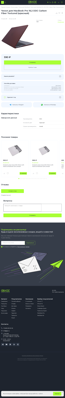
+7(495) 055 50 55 (8, 331)
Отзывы (13, 307)
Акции (13, 321)
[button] (18, 180)
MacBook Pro (41, 316)
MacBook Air (40, 318)
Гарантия (13, 316)
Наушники (4, 314)
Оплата (13, 311)
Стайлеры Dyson (41, 311)
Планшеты (4, 307)
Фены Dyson (40, 309)
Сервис (13, 314)
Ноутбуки (4, 309)
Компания (29, 300)
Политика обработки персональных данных (32, 358)
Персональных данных (23, 248)
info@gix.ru (6, 334)
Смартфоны (4, 304)
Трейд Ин (14, 318)
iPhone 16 (39, 307)
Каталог (4, 300)
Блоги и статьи (30, 307)
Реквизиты (28, 309)
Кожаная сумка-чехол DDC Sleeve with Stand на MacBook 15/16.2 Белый (42, 167)
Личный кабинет (16, 304)
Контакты (28, 311)
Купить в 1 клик (32, 69)
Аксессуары (4, 316)
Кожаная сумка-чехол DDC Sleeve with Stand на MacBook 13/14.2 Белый (13, 167)
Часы (2, 311)
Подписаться (29, 244)
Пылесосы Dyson (42, 314)
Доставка (14, 309)
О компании (29, 304)
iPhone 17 (40, 304)
